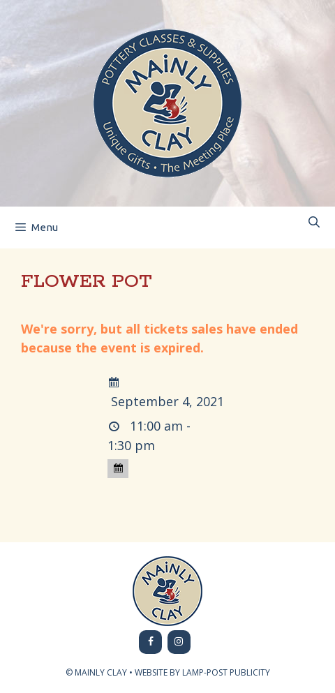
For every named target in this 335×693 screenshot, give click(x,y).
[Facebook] (150, 642)
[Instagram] (179, 642)
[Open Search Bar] (313, 222)
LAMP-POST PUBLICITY (226, 672)
